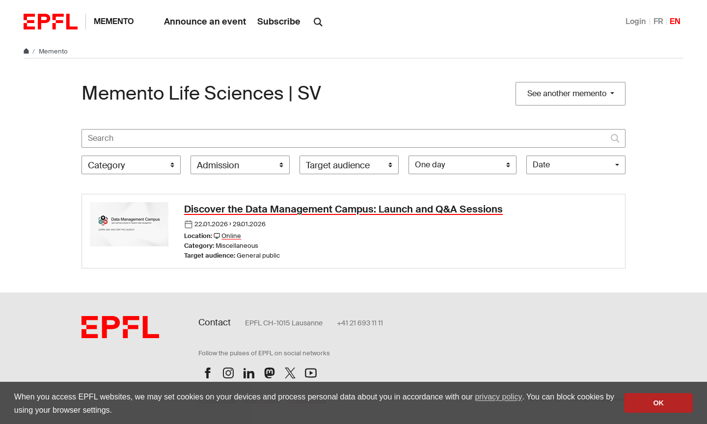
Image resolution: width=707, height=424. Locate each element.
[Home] (27, 51)
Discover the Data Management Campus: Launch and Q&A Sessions (343, 209)
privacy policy (498, 397)
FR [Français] (658, 21)
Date (541, 164)
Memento (114, 21)
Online (231, 236)
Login (635, 21)
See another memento (567, 93)
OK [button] (658, 403)
